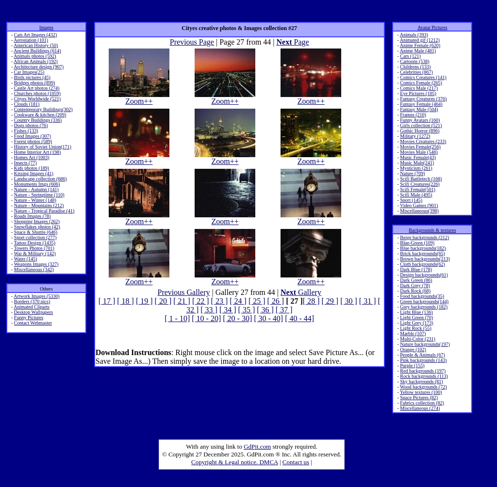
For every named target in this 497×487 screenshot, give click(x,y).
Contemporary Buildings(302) (43, 109)
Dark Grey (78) (415, 285)
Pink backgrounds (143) (423, 360)
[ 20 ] (163, 301)
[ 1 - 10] (177, 318)
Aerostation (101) (31, 40)
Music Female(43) (418, 157)
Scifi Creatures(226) (419, 184)
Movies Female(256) (420, 146)
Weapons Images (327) (36, 264)
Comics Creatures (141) (423, 77)
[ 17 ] (107, 301)
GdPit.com (257, 446)
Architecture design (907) (39, 66)
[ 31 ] (367, 301)
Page (293, 42)
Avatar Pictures (432, 27)
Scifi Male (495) (416, 194)
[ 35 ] (246, 310)
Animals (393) (414, 34)
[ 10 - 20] (206, 318)
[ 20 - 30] (237, 318)
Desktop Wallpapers (33, 312)
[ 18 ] (125, 301)
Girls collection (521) (421, 125)
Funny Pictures (28, 317)
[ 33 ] (208, 310)
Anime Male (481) (418, 50)
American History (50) (36, 45)
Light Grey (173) (416, 322)
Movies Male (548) (418, 152)
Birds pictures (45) (32, 77)
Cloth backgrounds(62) (422, 264)
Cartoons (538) (414, 61)
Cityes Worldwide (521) (37, 98)
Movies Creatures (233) (423, 141)
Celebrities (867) (416, 72)
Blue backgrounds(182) (423, 248)
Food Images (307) (32, 136)
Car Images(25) (29, 72)
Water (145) (25, 258)
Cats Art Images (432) (35, 34)
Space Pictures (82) (419, 397)
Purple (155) (412, 365)
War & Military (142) (35, 253)
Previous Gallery (184, 292)
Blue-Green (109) (417, 242)
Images (46, 27)
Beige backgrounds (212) (424, 237)
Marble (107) (413, 333)
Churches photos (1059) (37, 93)
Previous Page (192, 42)
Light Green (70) (416, 317)
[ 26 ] (275, 301)
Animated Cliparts (32, 306)
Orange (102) (413, 349)
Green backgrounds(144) (424, 301)
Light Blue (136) (416, 312)
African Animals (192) (36, 61)
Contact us (295, 462)
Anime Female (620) (420, 45)
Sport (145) (411, 200)
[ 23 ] (219, 301)
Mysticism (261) (416, 168)
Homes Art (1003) (32, 157)
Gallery (301, 292)
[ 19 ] (144, 301)
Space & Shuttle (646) (35, 232)
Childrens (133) (415, 66)
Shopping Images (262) (37, 221)
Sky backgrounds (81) (421, 381)
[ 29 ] (330, 301)
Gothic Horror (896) (419, 130)
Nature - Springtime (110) (39, 194)
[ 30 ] (348, 301)
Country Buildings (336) (38, 120)
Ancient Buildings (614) (37, 50)
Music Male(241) (417, 162)
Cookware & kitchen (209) (40, 114)
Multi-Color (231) (417, 338)
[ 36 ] (265, 310)
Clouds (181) (27, 104)
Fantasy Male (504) (419, 109)
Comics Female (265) (421, 82)
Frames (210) (413, 114)
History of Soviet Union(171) (42, 146)
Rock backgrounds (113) (424, 376)
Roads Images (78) (32, 216)
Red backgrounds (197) (423, 370)
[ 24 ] (238, 301)
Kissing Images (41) (33, 173)
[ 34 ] (227, 310)
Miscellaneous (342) (34, 269)
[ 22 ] (200, 301)
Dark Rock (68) (415, 290)
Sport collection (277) (35, 237)
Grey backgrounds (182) (423, 306)
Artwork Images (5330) (36, 296)
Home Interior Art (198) (37, 152)
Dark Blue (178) (416, 269)
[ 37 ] (284, 310)
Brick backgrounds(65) (422, 253)
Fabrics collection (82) (422, 403)
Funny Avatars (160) (420, 120)
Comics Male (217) (419, 88)
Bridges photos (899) (34, 82)
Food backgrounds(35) (422, 296)
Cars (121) (410, 56)
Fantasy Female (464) (421, 104)
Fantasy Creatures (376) (423, 98)
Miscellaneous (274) (420, 408)
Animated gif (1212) (420, 40)
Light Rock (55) (415, 328)
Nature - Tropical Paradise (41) (44, 210)
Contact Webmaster (33, 322)
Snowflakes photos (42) (37, 226)
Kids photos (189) (31, 168)
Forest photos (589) (33, 141)
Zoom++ (139, 97)
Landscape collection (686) (40, 178)
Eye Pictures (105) (418, 93)
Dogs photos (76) (31, 125)
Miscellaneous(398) (419, 210)
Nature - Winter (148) (35, 200)
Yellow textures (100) (421, 392)
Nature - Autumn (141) (36, 189)
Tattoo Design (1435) (34, 242)
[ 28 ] (311, 301)
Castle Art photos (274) (37, 88)
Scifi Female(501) (417, 189)
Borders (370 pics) (32, 301)
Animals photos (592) (35, 56)
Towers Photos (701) (34, 248)
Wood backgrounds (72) (423, 387)
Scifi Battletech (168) (421, 178)
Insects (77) (25, 162)
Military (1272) (415, 136)
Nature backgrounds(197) (424, 344)
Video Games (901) (419, 205)
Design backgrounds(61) (424, 274)
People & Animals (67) (422, 354)
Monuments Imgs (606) (37, 184)
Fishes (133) (26, 130)
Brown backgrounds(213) (424, 258)
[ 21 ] (181, 301)
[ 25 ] (256, 301)
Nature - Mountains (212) (39, 205)
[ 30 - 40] (268, 318)
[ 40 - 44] (299, 318)
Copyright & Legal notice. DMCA (234, 462)
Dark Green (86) (416, 280)
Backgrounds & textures (432, 230)
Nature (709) (412, 173)
